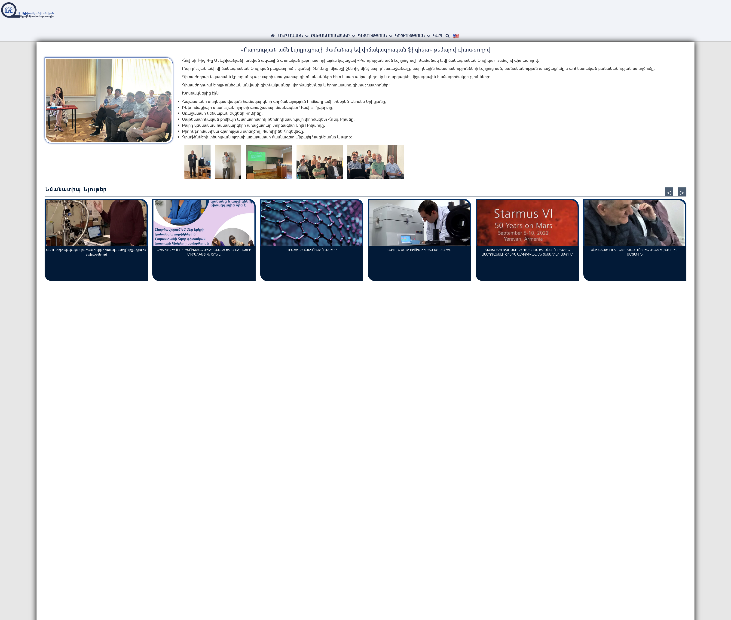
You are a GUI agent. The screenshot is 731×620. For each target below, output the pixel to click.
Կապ (437, 35)
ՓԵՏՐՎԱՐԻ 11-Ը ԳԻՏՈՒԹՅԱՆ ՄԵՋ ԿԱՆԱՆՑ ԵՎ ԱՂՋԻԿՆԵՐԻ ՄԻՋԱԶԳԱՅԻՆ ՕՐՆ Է (204, 252)
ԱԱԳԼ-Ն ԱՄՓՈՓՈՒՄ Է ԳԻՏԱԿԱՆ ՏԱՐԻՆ (419, 249)
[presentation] (669, 191)
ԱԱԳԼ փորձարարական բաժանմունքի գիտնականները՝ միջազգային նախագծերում (96, 252)
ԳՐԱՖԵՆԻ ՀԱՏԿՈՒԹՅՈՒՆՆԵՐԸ (312, 249)
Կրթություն (410, 35)
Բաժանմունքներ (330, 35)
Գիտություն (372, 35)
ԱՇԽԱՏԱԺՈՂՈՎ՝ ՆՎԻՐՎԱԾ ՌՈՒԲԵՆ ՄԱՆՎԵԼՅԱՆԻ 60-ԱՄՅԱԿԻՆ (635, 252)
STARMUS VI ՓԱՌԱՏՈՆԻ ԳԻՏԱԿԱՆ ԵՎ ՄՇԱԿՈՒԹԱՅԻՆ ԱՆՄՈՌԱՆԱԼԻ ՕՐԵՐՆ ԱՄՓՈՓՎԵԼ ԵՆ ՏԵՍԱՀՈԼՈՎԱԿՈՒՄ (527, 252)
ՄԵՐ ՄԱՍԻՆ (290, 35)
